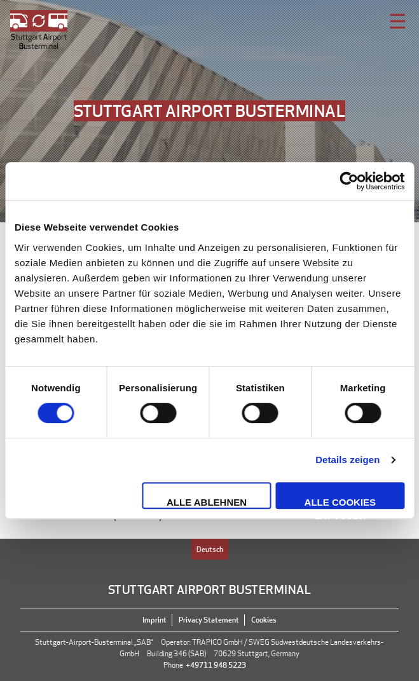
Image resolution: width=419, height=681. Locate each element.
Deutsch (209, 549)
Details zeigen (347, 459)
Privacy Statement (209, 619)
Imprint (154, 619)
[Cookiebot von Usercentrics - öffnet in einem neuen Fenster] (348, 181)
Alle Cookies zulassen (340, 503)
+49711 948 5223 (216, 664)
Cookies (264, 619)
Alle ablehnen (207, 502)
